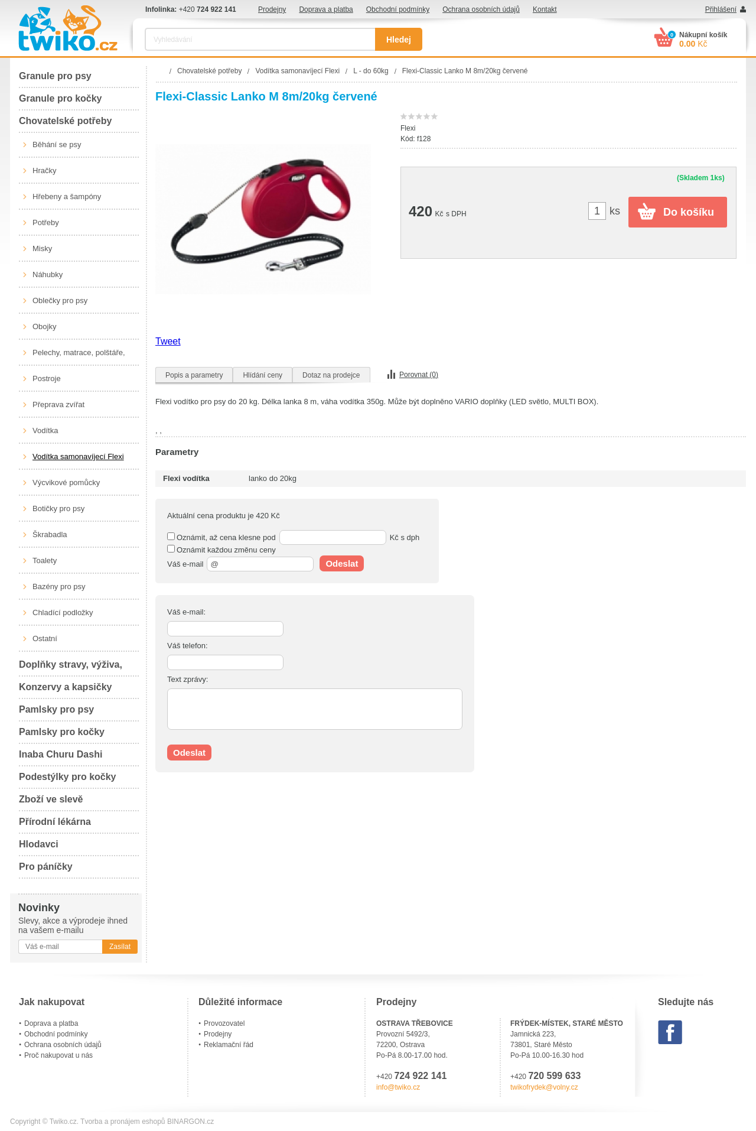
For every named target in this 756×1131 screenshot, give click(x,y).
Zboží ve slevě (51, 799)
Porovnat (418, 374)
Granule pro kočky (60, 98)
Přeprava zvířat (58, 404)
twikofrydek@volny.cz (544, 1087)
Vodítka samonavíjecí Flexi (78, 456)
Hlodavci (38, 844)
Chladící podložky (62, 612)
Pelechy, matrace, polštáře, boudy (78, 357)
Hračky (44, 170)
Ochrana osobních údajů (481, 9)
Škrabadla (49, 534)
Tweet (168, 341)
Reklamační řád (228, 1045)
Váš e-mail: (186, 611)
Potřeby (45, 222)
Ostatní (44, 638)
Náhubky (47, 274)
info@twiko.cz (398, 1087)
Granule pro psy (55, 76)
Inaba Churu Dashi (60, 754)
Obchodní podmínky (397, 9)
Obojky (44, 326)
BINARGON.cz (190, 1121)
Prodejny (272, 9)
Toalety (44, 560)
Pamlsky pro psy (56, 709)
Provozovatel (224, 1023)
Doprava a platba (326, 9)
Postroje (46, 378)
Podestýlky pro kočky (67, 777)
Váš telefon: (187, 645)
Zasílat (120, 946)
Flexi (407, 128)
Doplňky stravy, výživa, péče (70, 668)
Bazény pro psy (59, 586)
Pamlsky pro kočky (62, 732)
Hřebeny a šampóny (66, 196)
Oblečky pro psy (59, 300)
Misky (42, 248)
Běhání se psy (56, 144)
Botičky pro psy (58, 508)
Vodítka (45, 430)
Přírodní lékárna (55, 822)
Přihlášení (721, 9)
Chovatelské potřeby (65, 121)
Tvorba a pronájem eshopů (122, 1121)
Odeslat (341, 563)
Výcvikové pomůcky (66, 482)
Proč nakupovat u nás (58, 1055)
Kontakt (545, 9)
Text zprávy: (187, 679)
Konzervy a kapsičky (65, 687)
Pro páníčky (46, 867)
